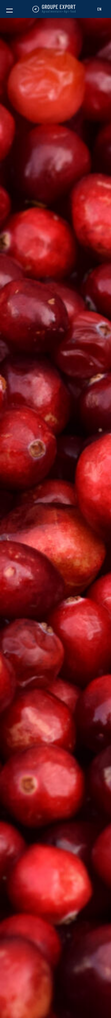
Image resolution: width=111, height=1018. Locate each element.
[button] (9, 9)
